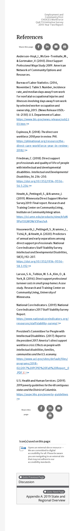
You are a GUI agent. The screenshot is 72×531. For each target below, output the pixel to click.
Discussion (43, 479)
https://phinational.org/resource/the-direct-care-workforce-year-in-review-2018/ (43, 146)
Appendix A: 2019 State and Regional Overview (42, 496)
